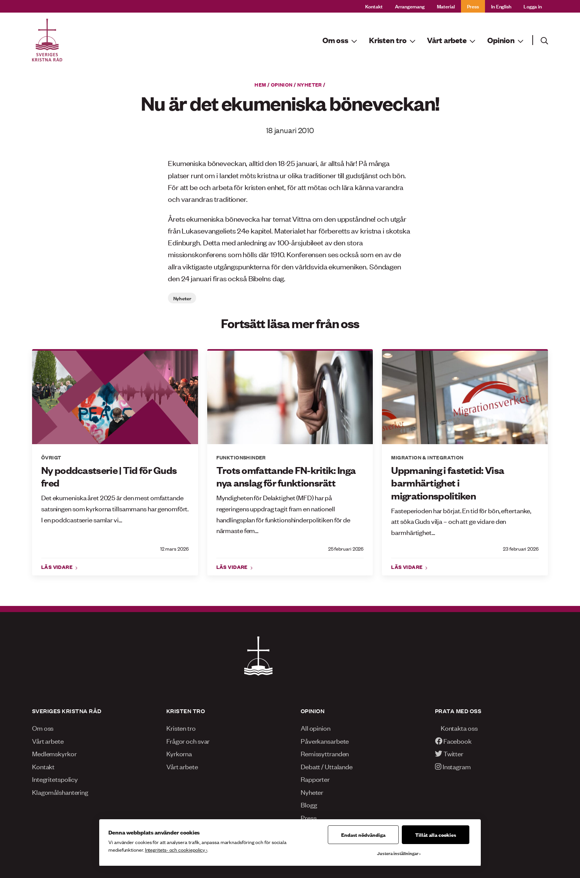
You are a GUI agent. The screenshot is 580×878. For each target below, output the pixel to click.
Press (473, 6)
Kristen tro (181, 727)
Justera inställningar (398, 853)
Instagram (453, 766)
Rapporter (315, 778)
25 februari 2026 (346, 548)
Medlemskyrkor (54, 753)
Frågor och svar (187, 740)
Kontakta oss (456, 727)
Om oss (42, 727)
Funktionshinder (241, 457)
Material (446, 6)
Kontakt (374, 6)
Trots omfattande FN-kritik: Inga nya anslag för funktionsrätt (286, 476)
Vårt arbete (48, 740)
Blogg (309, 804)
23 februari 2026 (521, 548)
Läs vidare (57, 566)
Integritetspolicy (55, 778)
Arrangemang (410, 6)
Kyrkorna (179, 753)
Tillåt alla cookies (435, 834)
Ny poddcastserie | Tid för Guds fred (109, 476)
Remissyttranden (325, 753)
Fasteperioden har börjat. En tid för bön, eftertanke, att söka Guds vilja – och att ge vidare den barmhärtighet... (461, 521)
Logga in (533, 6)
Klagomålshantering (60, 791)
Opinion (282, 84)
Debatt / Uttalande (327, 766)
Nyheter (309, 84)
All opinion (315, 727)
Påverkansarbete (325, 740)
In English (501, 6)
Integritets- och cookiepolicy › (176, 849)
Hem (260, 84)
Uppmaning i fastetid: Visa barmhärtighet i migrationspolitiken (447, 483)
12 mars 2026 (174, 548)
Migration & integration (427, 457)
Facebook (453, 740)
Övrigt (51, 457)
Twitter (449, 753)
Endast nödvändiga (363, 834)
